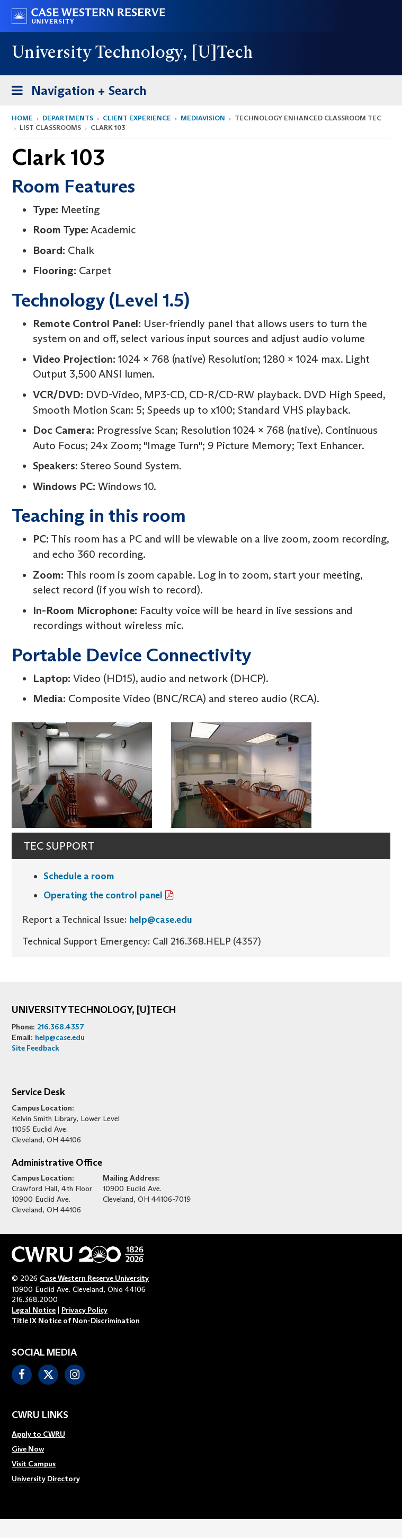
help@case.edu (160, 919)
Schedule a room (78, 876)
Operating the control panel (103, 895)
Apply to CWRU (38, 1434)
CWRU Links (40, 1415)
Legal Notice (34, 1310)
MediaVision (203, 118)
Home (22, 118)
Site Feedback (35, 1048)
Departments (67, 118)
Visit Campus (34, 1464)
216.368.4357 (60, 1027)
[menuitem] (46, 1434)
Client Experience (137, 118)
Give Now (28, 1449)
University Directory (46, 1478)
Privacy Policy (84, 1310)
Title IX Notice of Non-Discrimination (76, 1320)
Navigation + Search (76, 93)
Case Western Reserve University (94, 1278)
